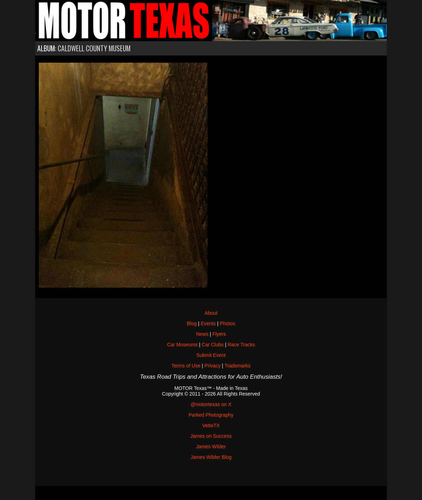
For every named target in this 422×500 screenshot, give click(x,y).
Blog (192, 323)
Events (208, 323)
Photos (227, 323)
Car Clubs (213, 344)
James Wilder (211, 446)
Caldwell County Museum (94, 48)
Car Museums (182, 344)
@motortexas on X (211, 404)
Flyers (219, 334)
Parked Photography (211, 415)
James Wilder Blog (211, 457)
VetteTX (211, 425)
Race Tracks (241, 344)
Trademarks (237, 365)
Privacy (212, 365)
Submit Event (210, 355)
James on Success (211, 436)
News (202, 334)
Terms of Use (185, 365)
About (211, 313)
